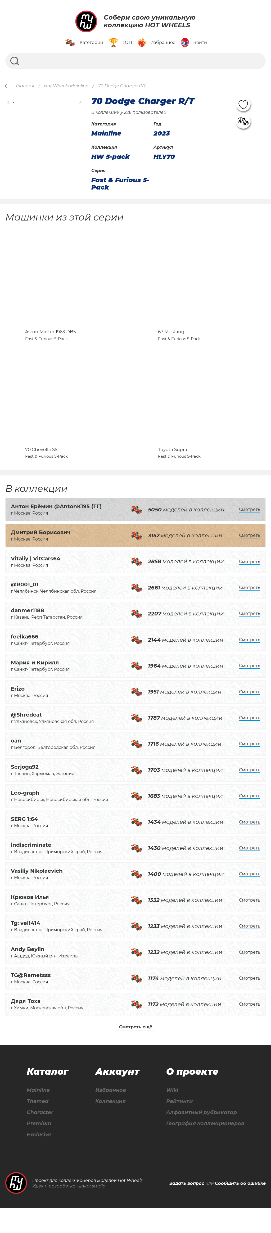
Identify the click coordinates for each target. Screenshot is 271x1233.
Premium (39, 1148)
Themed (37, 1125)
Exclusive (39, 1159)
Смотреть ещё (135, 1050)
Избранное (109, 1114)
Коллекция (109, 1125)
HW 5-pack (110, 156)
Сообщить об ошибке (240, 1207)
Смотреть (249, 532)
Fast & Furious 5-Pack (120, 183)
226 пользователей (145, 112)
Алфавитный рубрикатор (200, 1136)
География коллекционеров (204, 1148)
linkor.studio (92, 1210)
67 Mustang (171, 343)
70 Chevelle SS (41, 472)
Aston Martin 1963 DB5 (50, 343)
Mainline (38, 1114)
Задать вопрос (187, 1207)
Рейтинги (177, 1125)
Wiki (169, 1114)
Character (40, 1136)
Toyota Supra (172, 472)
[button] (8, 102)
